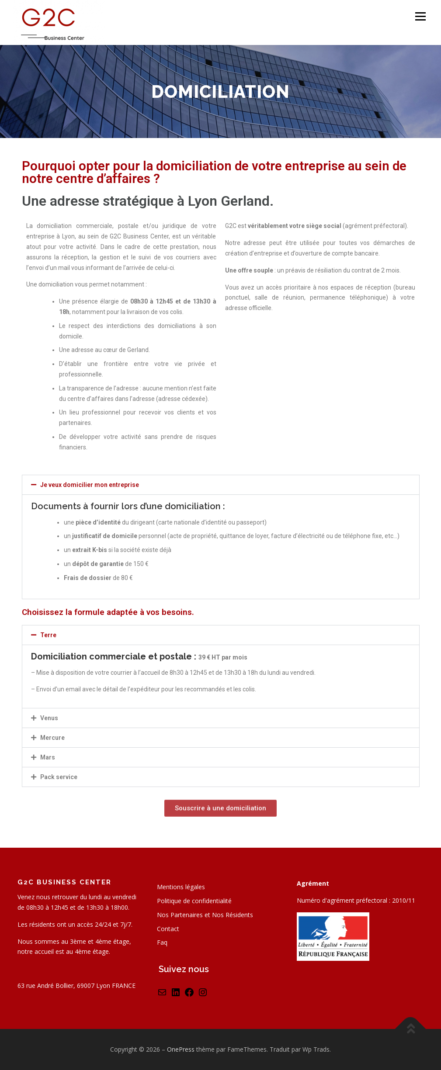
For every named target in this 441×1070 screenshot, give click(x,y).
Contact (168, 929)
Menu (420, 16)
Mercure (52, 737)
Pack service (58, 776)
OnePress (180, 1049)
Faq (162, 942)
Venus (49, 717)
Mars (47, 757)
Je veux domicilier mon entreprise (89, 484)
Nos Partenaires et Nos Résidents (205, 915)
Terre (48, 635)
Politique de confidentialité (194, 901)
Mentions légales (181, 887)
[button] (220, 484)
